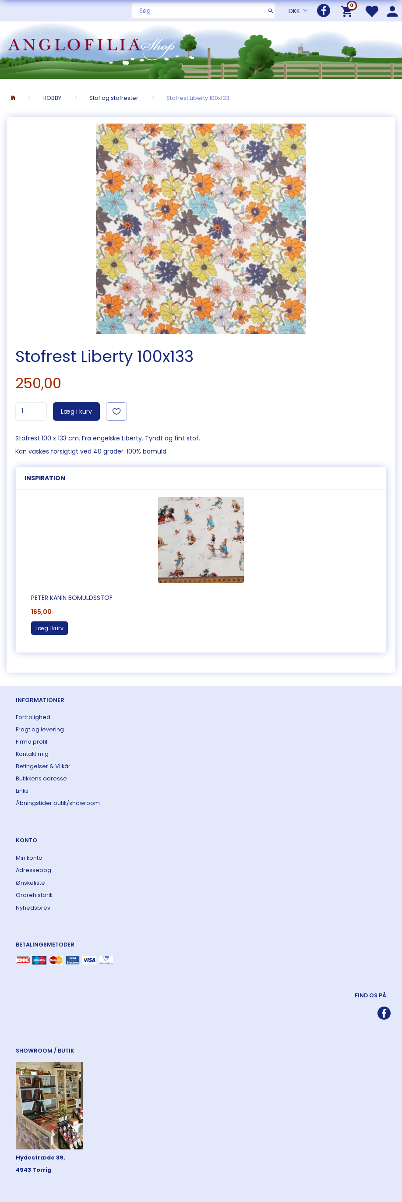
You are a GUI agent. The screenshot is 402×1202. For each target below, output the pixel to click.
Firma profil (31, 741)
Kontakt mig (32, 754)
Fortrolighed (33, 717)
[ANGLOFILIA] (201, 49)
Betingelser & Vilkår (43, 766)
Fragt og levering (40, 729)
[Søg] (270, 10)
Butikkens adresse (41, 778)
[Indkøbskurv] (348, 10)
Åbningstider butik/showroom (58, 803)
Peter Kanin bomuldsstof (72, 597)
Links (22, 790)
